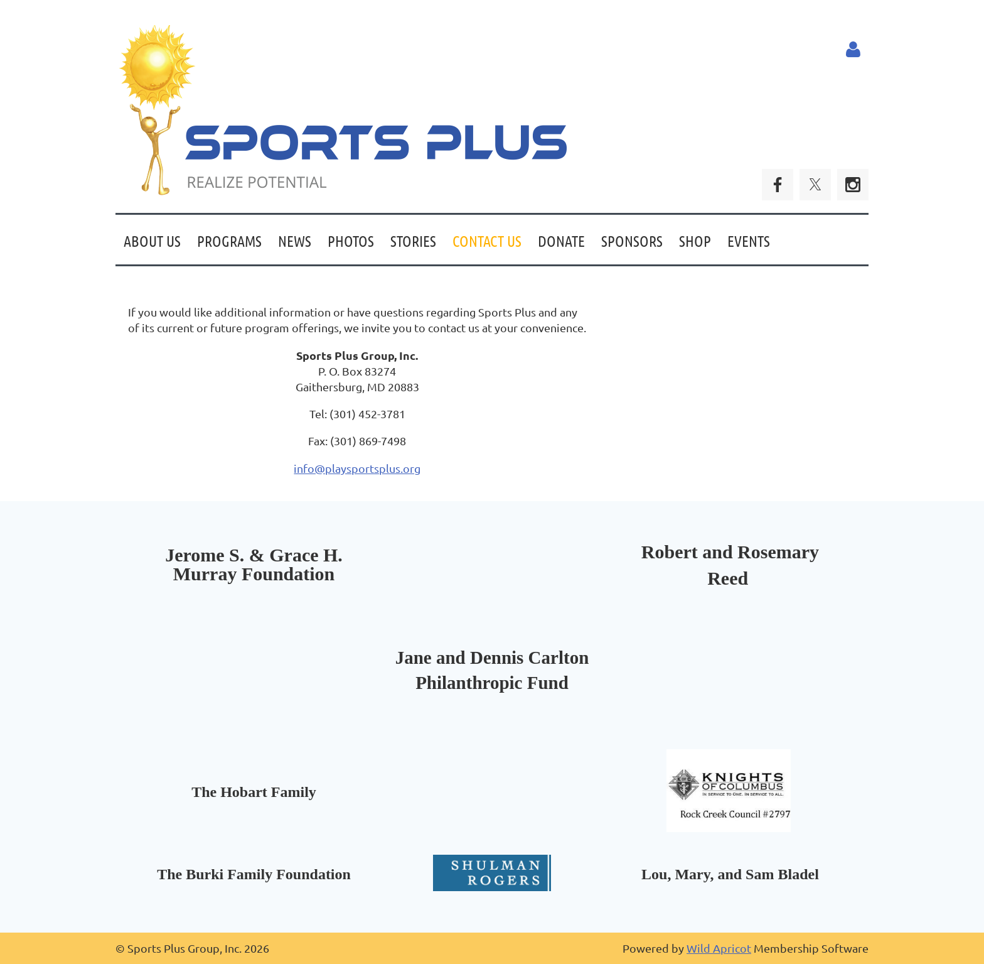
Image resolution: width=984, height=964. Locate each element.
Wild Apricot (719, 948)
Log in (853, 49)
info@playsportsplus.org (357, 468)
